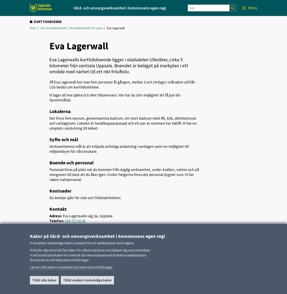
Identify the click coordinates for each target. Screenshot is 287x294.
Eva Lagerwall (116, 28)
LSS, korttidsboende (53, 28)
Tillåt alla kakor (44, 281)
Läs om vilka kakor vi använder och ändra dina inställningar (71, 268)
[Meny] (249, 8)
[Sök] (209, 8)
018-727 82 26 (75, 221)
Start (33, 28)
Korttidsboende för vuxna (86, 28)
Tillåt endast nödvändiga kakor (87, 281)
